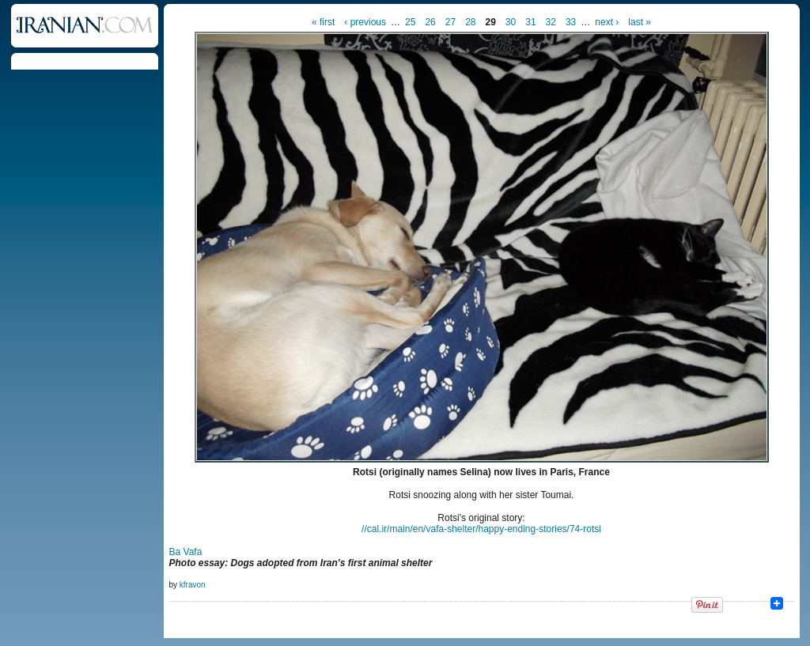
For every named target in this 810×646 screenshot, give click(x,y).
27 (450, 22)
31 (530, 22)
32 (551, 22)
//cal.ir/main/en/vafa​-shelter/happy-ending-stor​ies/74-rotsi (481, 529)
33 (571, 22)
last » (639, 22)
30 (510, 22)
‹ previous (365, 22)
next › (607, 22)
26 (430, 22)
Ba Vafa (185, 551)
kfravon (193, 584)
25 (410, 22)
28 (470, 22)
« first (323, 22)
